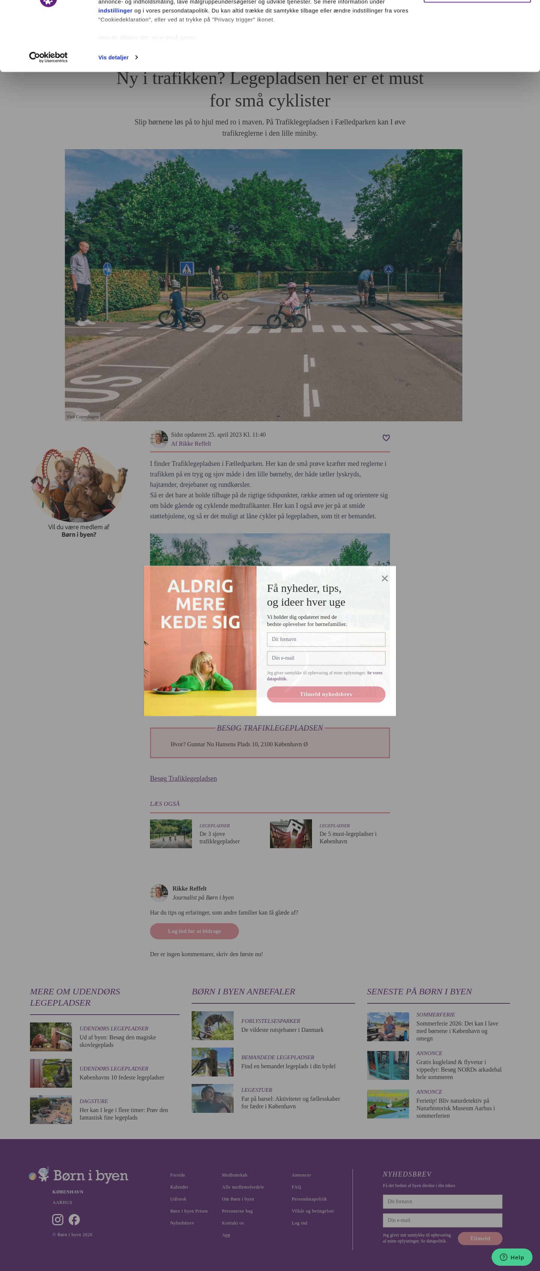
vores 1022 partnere (142, 27)
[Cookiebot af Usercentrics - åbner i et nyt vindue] (48, 110)
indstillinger (115, 63)
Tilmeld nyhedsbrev (326, 725)
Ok (477, 19)
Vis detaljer (113, 110)
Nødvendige (477, 44)
